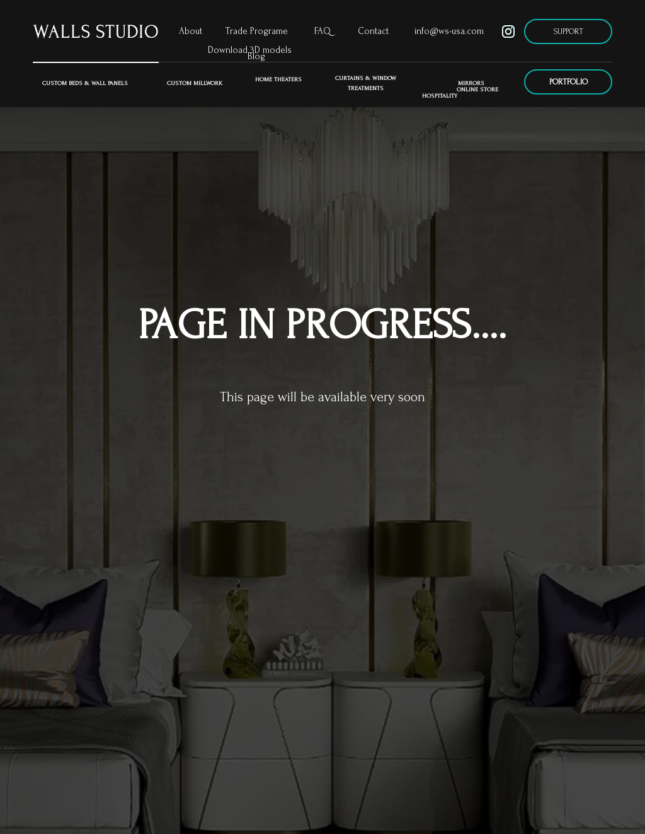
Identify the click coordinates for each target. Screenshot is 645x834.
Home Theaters (278, 79)
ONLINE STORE (477, 89)
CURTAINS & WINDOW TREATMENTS (365, 82)
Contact (373, 31)
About (190, 31)
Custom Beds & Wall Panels (85, 82)
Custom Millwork (194, 82)
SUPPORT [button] (568, 31)
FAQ (322, 31)
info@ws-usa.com (449, 31)
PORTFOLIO (568, 81)
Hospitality (439, 95)
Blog (256, 56)
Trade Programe (256, 31)
